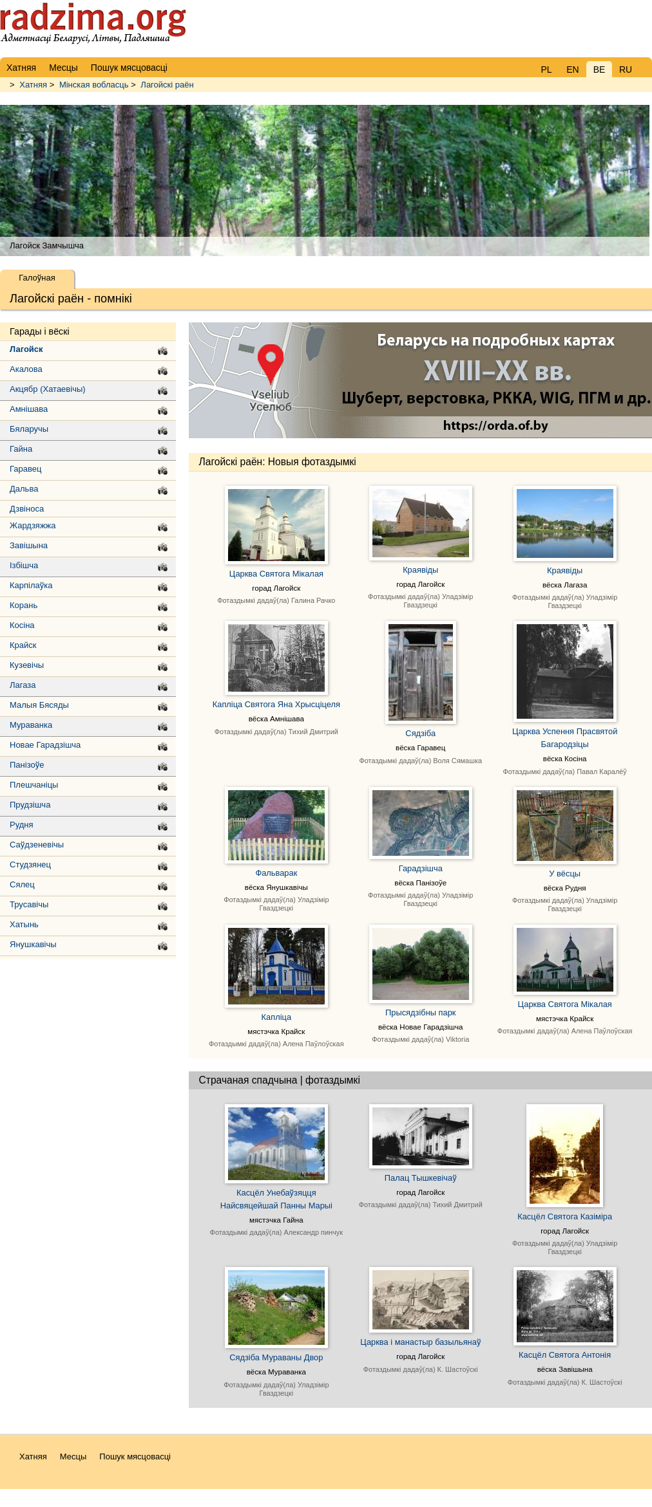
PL (546, 69)
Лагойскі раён (166, 84)
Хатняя (33, 84)
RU (625, 69)
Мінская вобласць (94, 84)
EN (572, 69)
